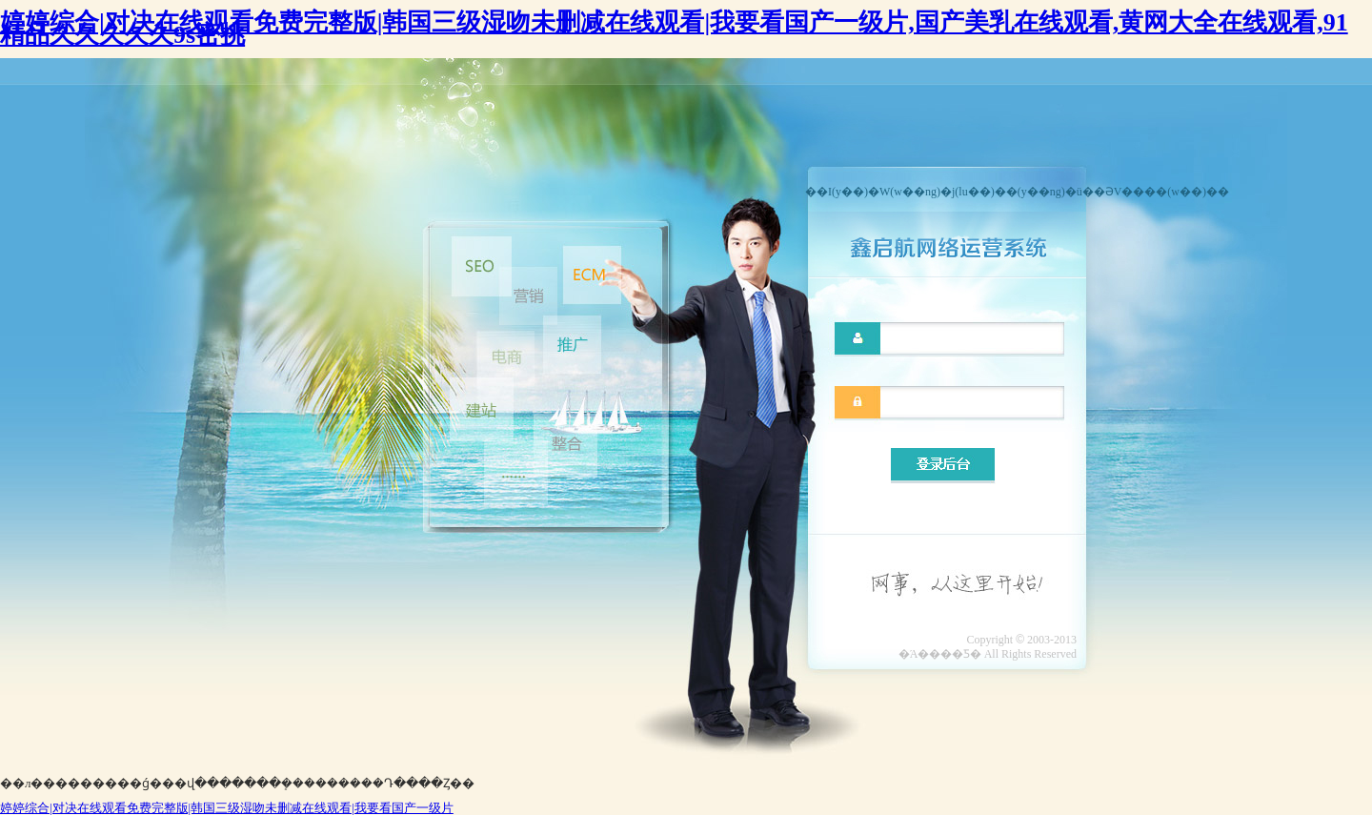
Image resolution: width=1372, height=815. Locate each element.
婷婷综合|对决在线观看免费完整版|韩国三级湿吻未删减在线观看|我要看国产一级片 (227, 808)
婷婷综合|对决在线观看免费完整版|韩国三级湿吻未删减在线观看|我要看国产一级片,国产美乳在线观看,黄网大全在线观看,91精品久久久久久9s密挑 (674, 29)
